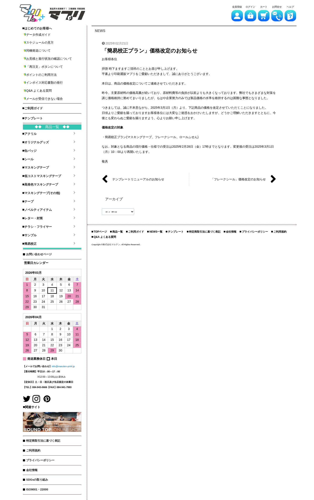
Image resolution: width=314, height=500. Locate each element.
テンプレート (176, 231)
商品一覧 (117, 231)
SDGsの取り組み (37, 479)
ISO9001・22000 (37, 489)
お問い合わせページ (39, 254)
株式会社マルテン (111, 244)
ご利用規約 (33, 450)
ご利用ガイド (136, 231)
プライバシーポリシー (40, 460)
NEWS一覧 (155, 231)
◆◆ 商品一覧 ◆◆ (52, 127)
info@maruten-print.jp (63, 366)
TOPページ (100, 231)
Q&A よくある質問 (105, 236)
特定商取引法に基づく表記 (43, 440)
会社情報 (32, 470)
